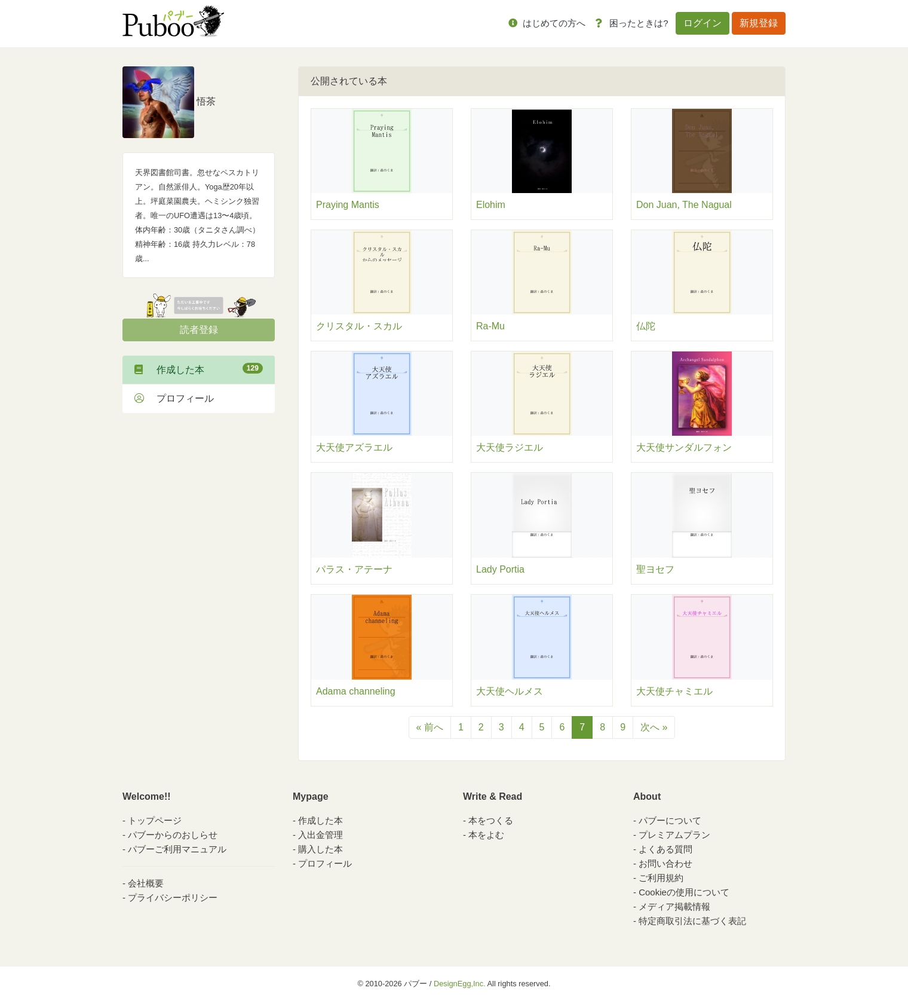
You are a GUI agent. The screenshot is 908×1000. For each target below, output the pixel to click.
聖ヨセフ (655, 569)
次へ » (653, 727)
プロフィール (174, 398)
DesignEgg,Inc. (460, 983)
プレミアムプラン (674, 835)
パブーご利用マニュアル (177, 849)
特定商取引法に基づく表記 (692, 921)
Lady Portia (500, 569)
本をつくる (490, 820)
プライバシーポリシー (172, 897)
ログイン (702, 23)
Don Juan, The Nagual (684, 205)
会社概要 (146, 883)
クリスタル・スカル (359, 326)
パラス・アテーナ (354, 569)
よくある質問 (665, 849)
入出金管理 (320, 835)
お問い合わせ (665, 863)
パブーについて (670, 820)
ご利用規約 (661, 878)
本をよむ (486, 835)
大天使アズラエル (354, 447)
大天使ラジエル (509, 447)
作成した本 (198, 369)
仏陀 (645, 326)
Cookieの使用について (684, 892)
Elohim (490, 205)
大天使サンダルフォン (684, 447)
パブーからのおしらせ (172, 835)
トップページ (155, 820)
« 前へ (429, 727)
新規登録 (759, 23)
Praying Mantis (347, 205)
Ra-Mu (490, 326)
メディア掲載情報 (674, 906)
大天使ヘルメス (509, 691)
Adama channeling (355, 691)
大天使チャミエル (674, 691)
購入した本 (320, 849)
